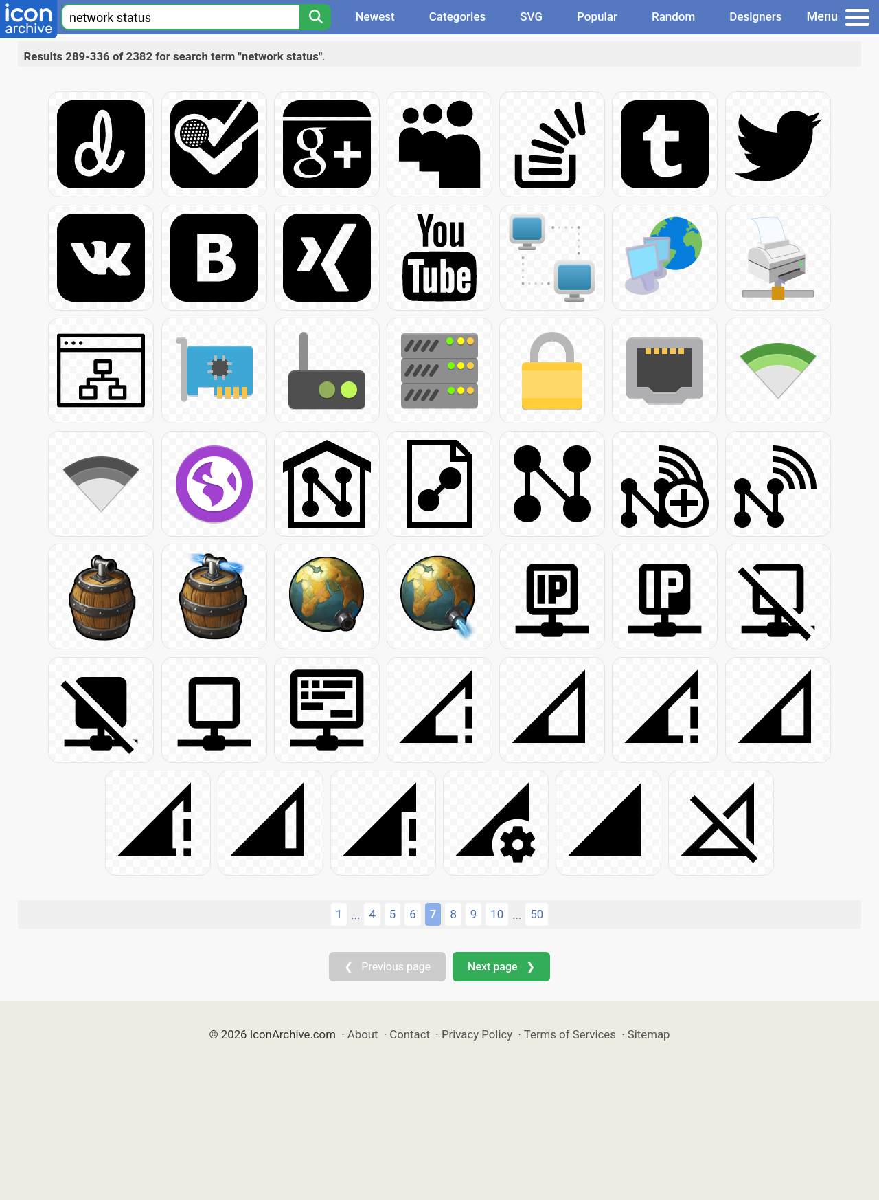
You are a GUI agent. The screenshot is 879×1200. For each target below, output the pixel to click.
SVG (531, 16)
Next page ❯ (501, 966)
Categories (457, 16)
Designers (755, 16)
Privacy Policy (477, 1034)
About (362, 1034)
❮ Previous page (387, 966)
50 (536, 914)
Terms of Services (570, 1034)
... (355, 915)
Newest (374, 16)
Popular (597, 16)
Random (673, 16)
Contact (409, 1034)
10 (496, 914)
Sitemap (649, 1034)
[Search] (315, 17)
